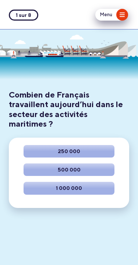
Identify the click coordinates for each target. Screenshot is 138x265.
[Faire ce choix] (69, 151)
